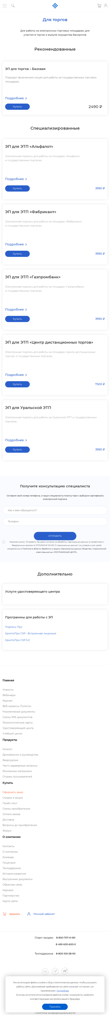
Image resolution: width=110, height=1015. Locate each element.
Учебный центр (12, 733)
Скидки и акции (13, 797)
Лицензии (9, 862)
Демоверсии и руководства (20, 754)
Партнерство (11, 895)
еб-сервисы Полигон (17, 706)
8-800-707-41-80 (65, 937)
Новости (8, 689)
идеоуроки (10, 760)
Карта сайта (10, 901)
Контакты (8, 846)
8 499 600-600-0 (66, 944)
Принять (54, 1006)
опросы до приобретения (20, 825)
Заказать (11, 914)
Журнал (7, 700)
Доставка (8, 819)
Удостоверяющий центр (18, 728)
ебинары (9, 695)
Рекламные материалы (17, 771)
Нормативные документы (19, 711)
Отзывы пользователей (17, 776)
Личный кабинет (41, 914)
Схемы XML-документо (18, 717)
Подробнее (62, 990)
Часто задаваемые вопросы (20, 765)
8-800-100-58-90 (65, 953)
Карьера (8, 890)
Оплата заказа (11, 814)
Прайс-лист (10, 803)
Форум (7, 830)
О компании (10, 851)
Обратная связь (12, 884)
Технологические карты (18, 722)
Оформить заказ (13, 792)
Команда (8, 857)
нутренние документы (18, 879)
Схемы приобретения (16, 808)
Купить (17, 106)
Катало (7, 749)
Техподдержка (12, 868)
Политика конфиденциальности (55, 1013)
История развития (14, 873)
